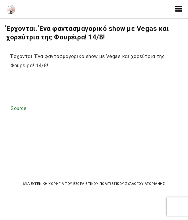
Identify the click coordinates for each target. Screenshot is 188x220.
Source (19, 108)
